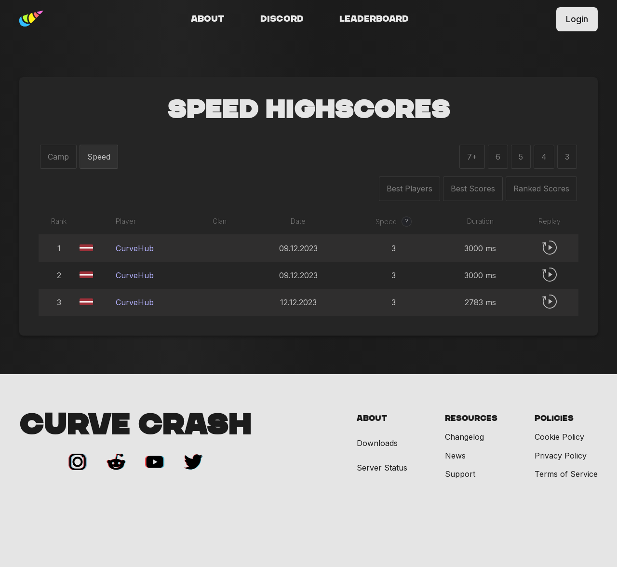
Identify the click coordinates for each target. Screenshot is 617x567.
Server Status (382, 467)
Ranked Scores (541, 188)
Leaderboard (374, 19)
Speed (98, 157)
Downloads (377, 443)
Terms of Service (566, 474)
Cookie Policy (559, 436)
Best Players (409, 188)
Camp (58, 157)
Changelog (464, 436)
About (208, 19)
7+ (472, 157)
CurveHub (135, 248)
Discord (282, 19)
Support (460, 474)
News (455, 455)
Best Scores (473, 188)
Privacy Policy (561, 455)
